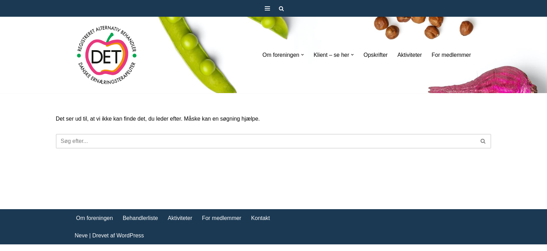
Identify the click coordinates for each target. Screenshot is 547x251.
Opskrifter (376, 55)
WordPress (130, 242)
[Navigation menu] (267, 8)
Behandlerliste (140, 224)
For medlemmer (451, 55)
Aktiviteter (409, 55)
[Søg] (281, 8)
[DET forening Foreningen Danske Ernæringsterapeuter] (107, 55)
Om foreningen (94, 224)
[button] (302, 54)
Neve (81, 242)
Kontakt (260, 224)
